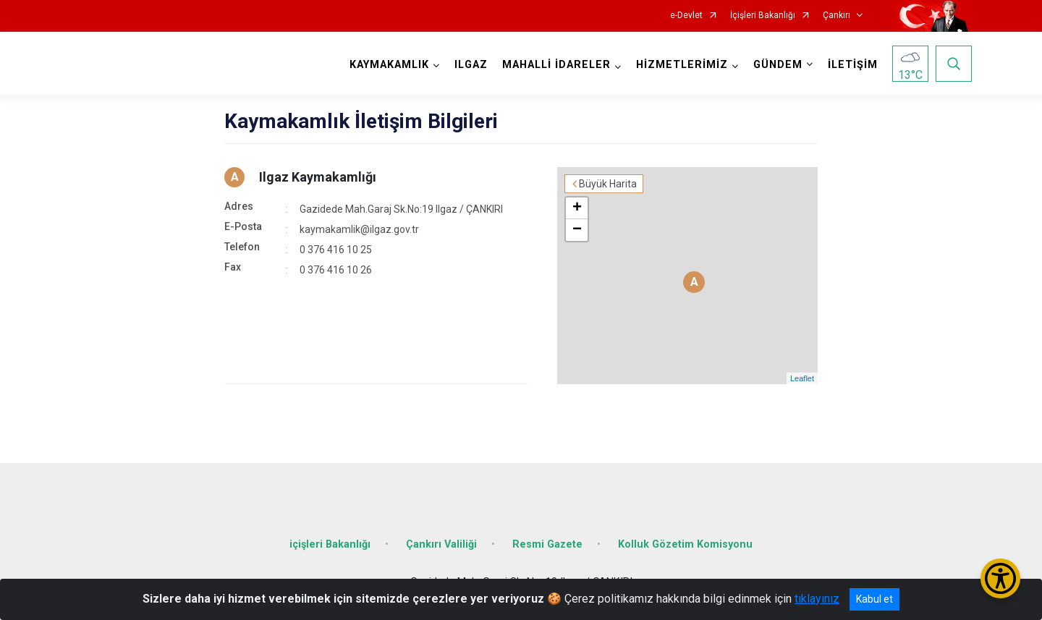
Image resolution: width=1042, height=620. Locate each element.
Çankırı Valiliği (441, 544)
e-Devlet (686, 15)
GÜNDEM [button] (777, 65)
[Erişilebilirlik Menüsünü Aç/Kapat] (1000, 578)
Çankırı (836, 15)
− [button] (577, 230)
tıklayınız (817, 599)
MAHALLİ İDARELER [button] (556, 65)
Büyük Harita (608, 184)
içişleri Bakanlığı (329, 544)
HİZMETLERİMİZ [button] (682, 65)
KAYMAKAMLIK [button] (389, 65)
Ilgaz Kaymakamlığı (317, 176)
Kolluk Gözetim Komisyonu (685, 544)
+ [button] (577, 208)
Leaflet (802, 378)
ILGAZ (471, 65)
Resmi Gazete (547, 544)
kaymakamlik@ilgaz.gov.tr (359, 229)
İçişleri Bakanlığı (762, 15)
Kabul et (874, 599)
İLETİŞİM (853, 65)
